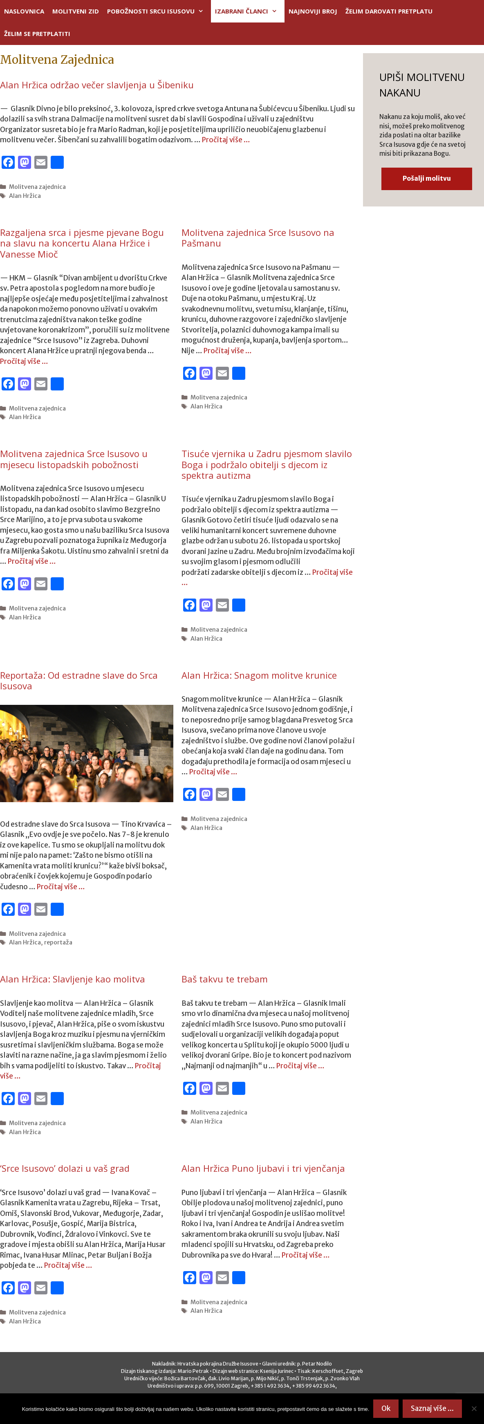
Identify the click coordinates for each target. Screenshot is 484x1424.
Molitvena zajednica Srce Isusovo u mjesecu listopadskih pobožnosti (74, 458)
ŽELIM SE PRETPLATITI (37, 33)
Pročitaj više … (226, 139)
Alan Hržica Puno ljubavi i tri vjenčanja (263, 1168)
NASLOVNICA (24, 11)
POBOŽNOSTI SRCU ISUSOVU (159, 11)
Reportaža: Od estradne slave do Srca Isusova (79, 680)
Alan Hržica (25, 196)
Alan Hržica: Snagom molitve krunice (259, 675)
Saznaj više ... (432, 1408)
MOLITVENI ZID (75, 11)
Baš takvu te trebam (225, 979)
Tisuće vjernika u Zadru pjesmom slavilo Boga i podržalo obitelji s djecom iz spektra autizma (267, 464)
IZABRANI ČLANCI (250, 11)
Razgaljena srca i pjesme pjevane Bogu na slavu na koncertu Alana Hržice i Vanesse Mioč (82, 243)
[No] (474, 1408)
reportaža (58, 942)
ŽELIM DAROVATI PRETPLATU (388, 11)
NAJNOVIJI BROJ (313, 11)
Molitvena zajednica (37, 187)
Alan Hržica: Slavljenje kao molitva (72, 979)
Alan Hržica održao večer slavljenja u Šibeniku (97, 84)
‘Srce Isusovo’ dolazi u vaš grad (65, 1168)
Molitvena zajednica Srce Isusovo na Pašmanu (258, 237)
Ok (385, 1408)
